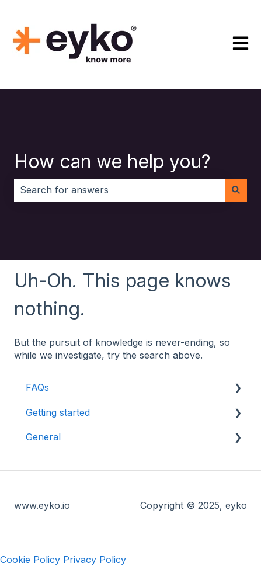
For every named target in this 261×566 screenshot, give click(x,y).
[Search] (236, 190)
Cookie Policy (30, 559)
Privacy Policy (94, 559)
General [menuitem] (43, 437)
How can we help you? (112, 161)
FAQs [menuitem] (37, 387)
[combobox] (119, 190)
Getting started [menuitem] (58, 412)
